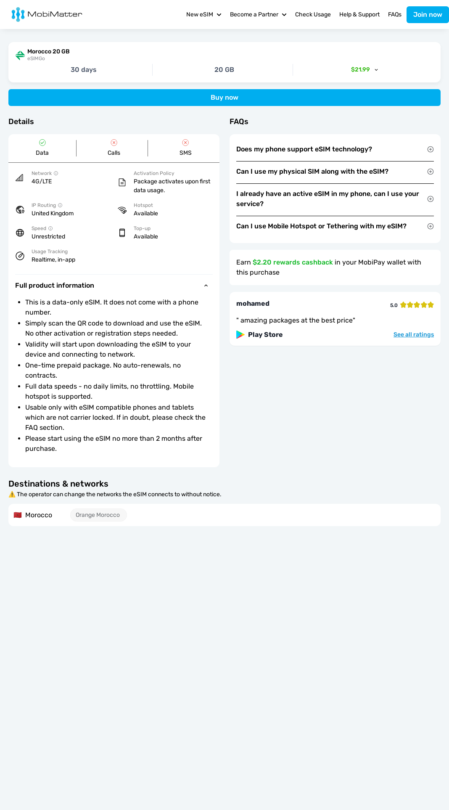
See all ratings (414, 334)
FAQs (394, 14)
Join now (427, 15)
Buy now (224, 97)
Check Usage (313, 14)
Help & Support (359, 14)
